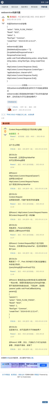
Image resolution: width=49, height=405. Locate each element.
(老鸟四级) (30, 164)
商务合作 (21, 375)
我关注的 (14, 7)
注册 (46, 2)
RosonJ (13, 136)
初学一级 (23, 107)
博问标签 (34, 7)
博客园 (36, 375)
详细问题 (44, 7)
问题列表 (5, 7)
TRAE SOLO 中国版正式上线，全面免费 (20, 114)
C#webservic (12, 102)
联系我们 (14, 375)
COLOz (15, 107)
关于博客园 (6, 375)
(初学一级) (29, 149)
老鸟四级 (21, 136)
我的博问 (24, 7)
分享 (2, 118)
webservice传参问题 (10, 12)
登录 (42, 2)
